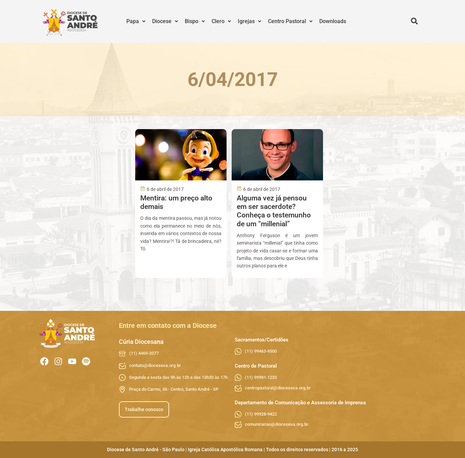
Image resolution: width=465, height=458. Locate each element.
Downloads (332, 21)
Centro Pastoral (290, 21)
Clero (221, 21)
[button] (136, 21)
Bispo (195, 21)
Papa (135, 21)
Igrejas (249, 21)
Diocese (165, 21)
